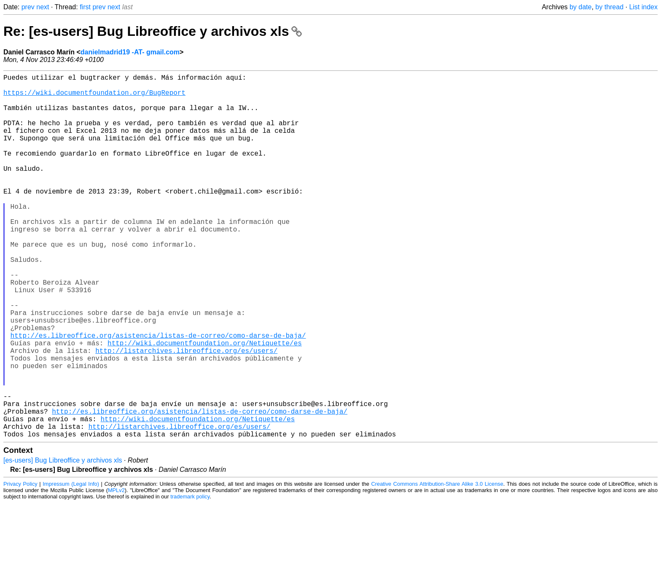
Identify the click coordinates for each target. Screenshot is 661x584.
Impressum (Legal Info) (71, 565)
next (42, 7)
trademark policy (190, 577)
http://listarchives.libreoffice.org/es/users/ (186, 412)
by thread (609, 7)
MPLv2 (116, 571)
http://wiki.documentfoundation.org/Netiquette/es (204, 403)
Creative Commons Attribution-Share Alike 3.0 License (437, 565)
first (85, 7)
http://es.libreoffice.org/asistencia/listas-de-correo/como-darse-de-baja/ (158, 394)
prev (28, 7)
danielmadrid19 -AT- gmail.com (130, 52)
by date (580, 7)
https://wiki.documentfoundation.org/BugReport (94, 97)
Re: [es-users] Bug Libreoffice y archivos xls (152, 31)
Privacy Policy (20, 565)
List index (643, 7)
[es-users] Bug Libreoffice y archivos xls (62, 541)
